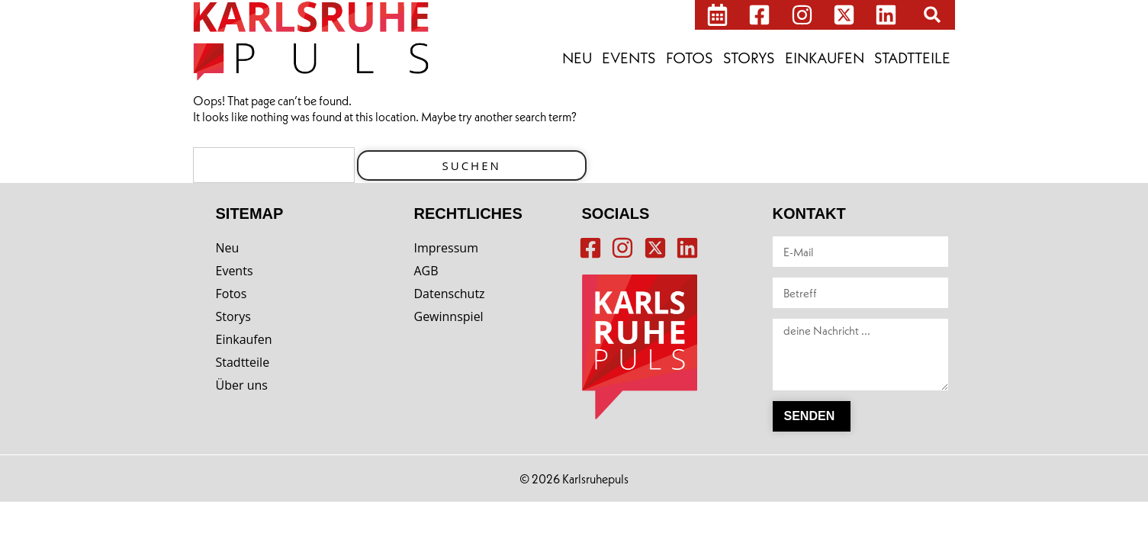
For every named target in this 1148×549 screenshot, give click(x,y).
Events (629, 58)
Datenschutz (449, 293)
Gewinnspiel (449, 316)
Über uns (242, 385)
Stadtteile (912, 58)
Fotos (689, 58)
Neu (577, 58)
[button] (932, 14)
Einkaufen (824, 58)
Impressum (446, 247)
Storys (749, 58)
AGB (426, 270)
